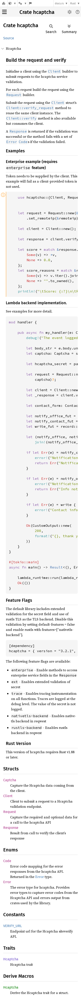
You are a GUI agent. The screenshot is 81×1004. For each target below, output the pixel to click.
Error (39, 876)
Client (8, 796)
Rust (73, 3)
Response (10, 828)
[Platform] (22, 3)
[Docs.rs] (3, 3)
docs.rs (59, 3)
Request (9, 812)
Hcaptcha (10, 959)
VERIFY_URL (12, 926)
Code (7, 861)
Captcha (9, 780)
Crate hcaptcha (36, 12)
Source (8, 38)
